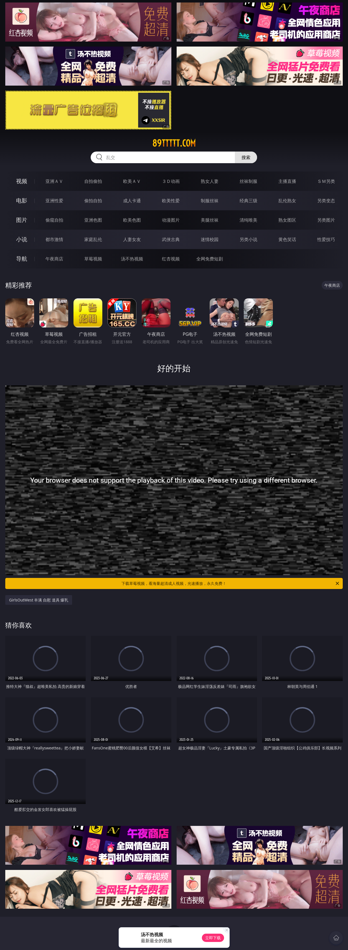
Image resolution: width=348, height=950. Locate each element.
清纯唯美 (248, 220)
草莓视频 (93, 259)
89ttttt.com (174, 143)
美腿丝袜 (210, 220)
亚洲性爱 (54, 201)
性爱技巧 (326, 239)
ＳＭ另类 (326, 181)
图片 (21, 220)
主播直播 (287, 181)
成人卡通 (132, 201)
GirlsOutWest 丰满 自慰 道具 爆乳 (38, 600)
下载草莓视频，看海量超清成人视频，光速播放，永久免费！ (230, 583)
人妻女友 (132, 239)
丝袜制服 (248, 181)
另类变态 (326, 201)
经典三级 (248, 201)
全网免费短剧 (209, 259)
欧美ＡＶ (132, 181)
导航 (21, 258)
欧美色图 (132, 220)
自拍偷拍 (93, 181)
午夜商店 (54, 259)
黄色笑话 (287, 239)
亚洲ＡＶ (54, 181)
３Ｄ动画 (171, 181)
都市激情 (54, 239)
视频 (21, 181)
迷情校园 (210, 239)
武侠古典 (171, 239)
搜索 (246, 157)
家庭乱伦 (93, 239)
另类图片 (326, 220)
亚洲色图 (93, 220)
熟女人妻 (210, 181)
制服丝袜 (210, 201)
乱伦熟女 (287, 201)
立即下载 (213, 937)
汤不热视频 (132, 259)
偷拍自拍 (93, 201)
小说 (21, 239)
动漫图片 (171, 220)
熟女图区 (287, 220)
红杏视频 (171, 259)
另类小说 (248, 239)
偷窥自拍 (54, 220)
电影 (21, 200)
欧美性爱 (171, 201)
